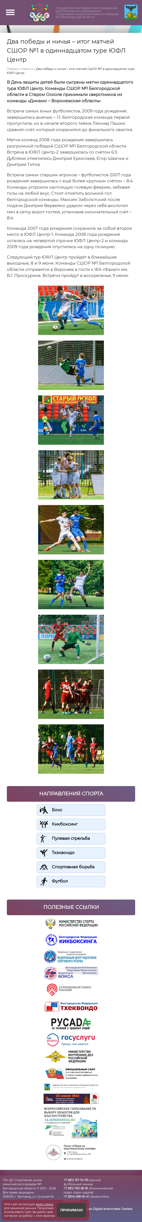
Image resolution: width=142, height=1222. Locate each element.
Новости (27, 69)
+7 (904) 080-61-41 (76, 1196)
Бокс (57, 809)
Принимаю (71, 1210)
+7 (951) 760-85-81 (76, 1188)
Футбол (60, 881)
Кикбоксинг (65, 824)
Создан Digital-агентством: (107, 1209)
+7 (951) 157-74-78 (76, 1180)
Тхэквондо (63, 852)
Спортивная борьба (73, 866)
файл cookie (44, 1204)
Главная (12, 69)
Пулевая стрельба (71, 838)
